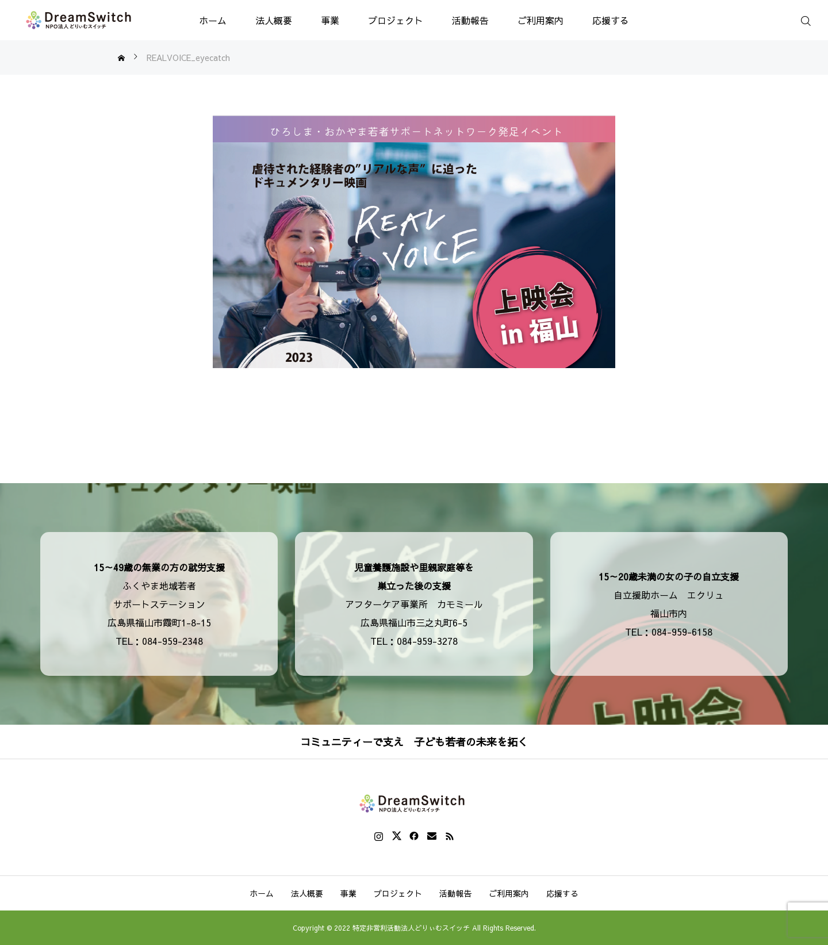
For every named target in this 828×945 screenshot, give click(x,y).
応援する (610, 20)
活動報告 (470, 20)
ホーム (213, 20)
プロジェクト (395, 20)
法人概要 (273, 20)
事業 (330, 20)
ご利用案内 (541, 20)
